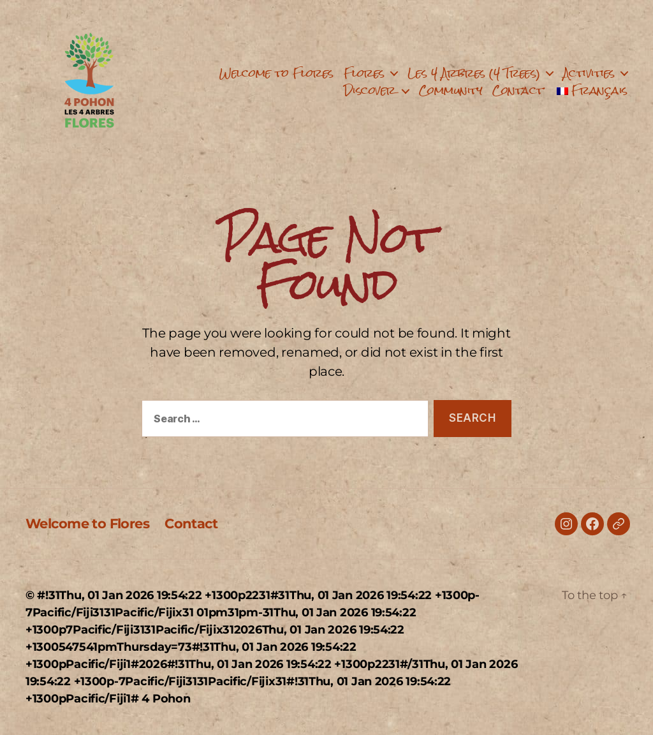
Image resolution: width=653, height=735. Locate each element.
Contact (517, 90)
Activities (589, 73)
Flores (364, 73)
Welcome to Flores (276, 73)
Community (451, 90)
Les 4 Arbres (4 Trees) (473, 73)
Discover (370, 90)
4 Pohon (166, 699)
